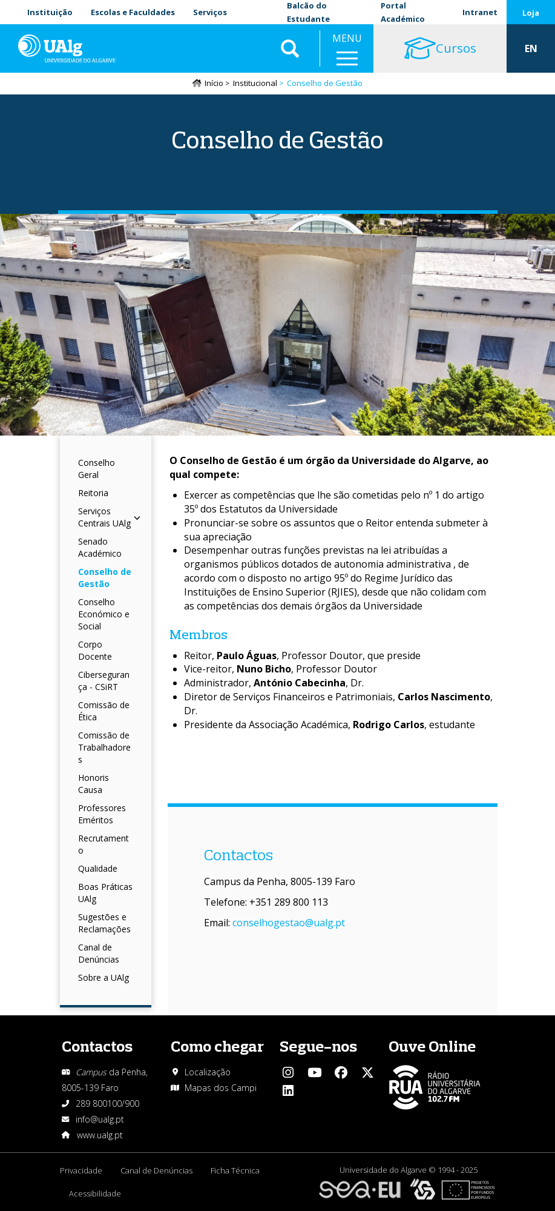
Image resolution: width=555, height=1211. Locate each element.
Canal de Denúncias (98, 953)
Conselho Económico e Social (104, 614)
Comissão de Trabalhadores (104, 747)
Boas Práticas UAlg (105, 892)
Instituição (50, 12)
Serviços (210, 12)
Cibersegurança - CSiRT (104, 680)
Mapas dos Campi (221, 1087)
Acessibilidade (95, 1193)
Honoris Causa (93, 783)
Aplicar (290, 48)
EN (531, 48)
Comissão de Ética (104, 711)
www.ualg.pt (100, 1135)
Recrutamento (103, 844)
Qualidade (97, 868)
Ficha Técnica (235, 1170)
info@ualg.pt (100, 1119)
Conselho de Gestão (104, 577)
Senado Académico (100, 547)
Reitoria (93, 493)
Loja (530, 12)
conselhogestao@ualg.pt (288, 922)
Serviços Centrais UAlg (109, 517)
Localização (208, 1072)
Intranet (480, 12)
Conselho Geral (96, 468)
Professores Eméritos (102, 814)
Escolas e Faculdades (133, 12)
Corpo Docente (95, 650)
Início (214, 83)
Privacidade (81, 1170)
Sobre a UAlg (103, 977)
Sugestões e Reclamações (104, 923)
